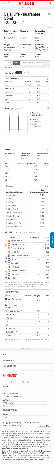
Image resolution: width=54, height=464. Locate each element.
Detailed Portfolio (27, 63)
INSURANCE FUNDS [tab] (8, 366)
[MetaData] (47, 149)
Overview (8, 63)
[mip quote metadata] (49, 27)
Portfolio (16, 63)
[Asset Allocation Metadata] (47, 78)
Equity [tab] (19, 73)
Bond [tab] (25, 73)
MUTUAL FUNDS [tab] (7, 360)
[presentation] (27, 128)
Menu (4, 3)
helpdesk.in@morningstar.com (14, 460)
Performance (40, 63)
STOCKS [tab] (4, 355)
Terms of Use (7, 426)
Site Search (9, 4)
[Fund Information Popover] (49, 13)
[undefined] (47, 108)
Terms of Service (10, 436)
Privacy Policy (16, 426)
